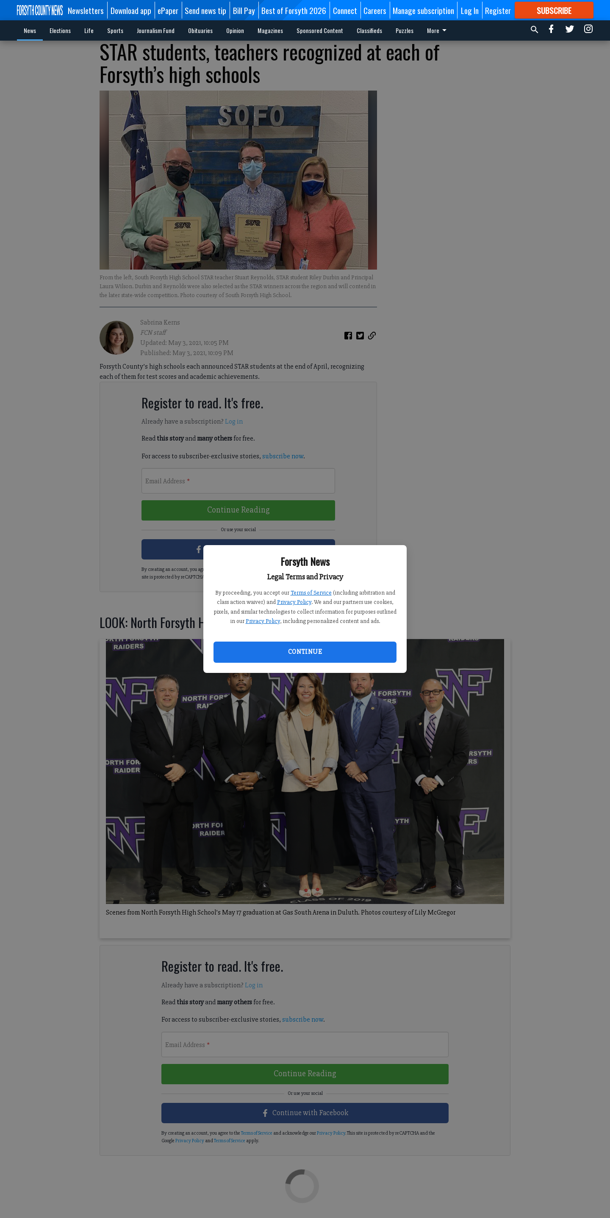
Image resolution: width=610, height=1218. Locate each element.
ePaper (168, 10)
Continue (305, 652)
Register (498, 10)
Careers (374, 10)
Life (89, 30)
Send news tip (205, 10)
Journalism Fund (156, 30)
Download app (131, 10)
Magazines (270, 30)
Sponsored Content (320, 30)
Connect (345, 10)
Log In (470, 10)
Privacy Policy (294, 602)
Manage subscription (423, 10)
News (30, 30)
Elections (60, 30)
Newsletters (86, 10)
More (438, 30)
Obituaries (200, 30)
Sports (115, 30)
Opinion (235, 30)
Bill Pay (244, 10)
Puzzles (404, 30)
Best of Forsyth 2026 (293, 10)
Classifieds (369, 30)
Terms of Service (311, 592)
